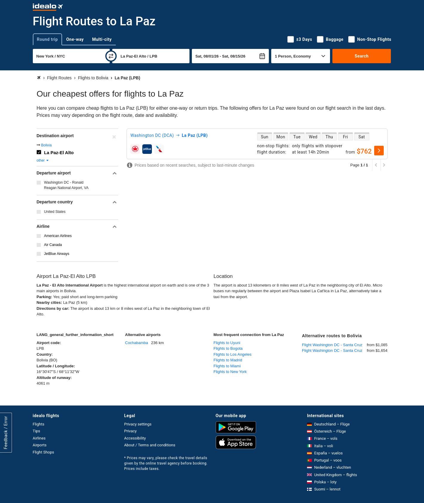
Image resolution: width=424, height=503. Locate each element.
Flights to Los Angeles (233, 354)
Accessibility (135, 438)
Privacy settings (138, 424)
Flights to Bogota (228, 348)
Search (362, 56)
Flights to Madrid (228, 360)
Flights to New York (230, 371)
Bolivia (46, 145)
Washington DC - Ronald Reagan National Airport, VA (66, 185)
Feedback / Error (5, 432)
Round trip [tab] (47, 39)
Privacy (130, 431)
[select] (379, 150)
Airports (40, 445)
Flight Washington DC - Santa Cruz (332, 345)
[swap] (111, 56)
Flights (38, 424)
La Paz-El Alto (59, 152)
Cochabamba (136, 343)
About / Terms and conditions (149, 445)
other (43, 160)
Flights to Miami (227, 366)
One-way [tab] (75, 39)
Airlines (39, 438)
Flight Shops (43, 452)
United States (55, 212)
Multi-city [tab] (102, 39)
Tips (36, 431)
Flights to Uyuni (227, 343)
